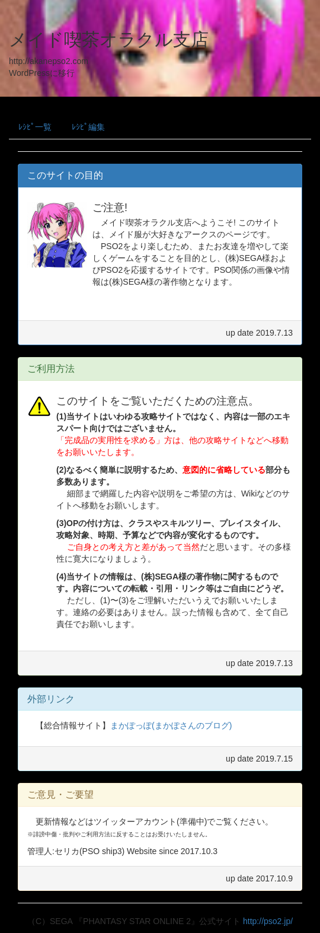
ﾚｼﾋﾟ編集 (88, 127)
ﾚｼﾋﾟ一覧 (35, 127)
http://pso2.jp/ (268, 921)
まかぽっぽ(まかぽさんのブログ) (171, 725)
